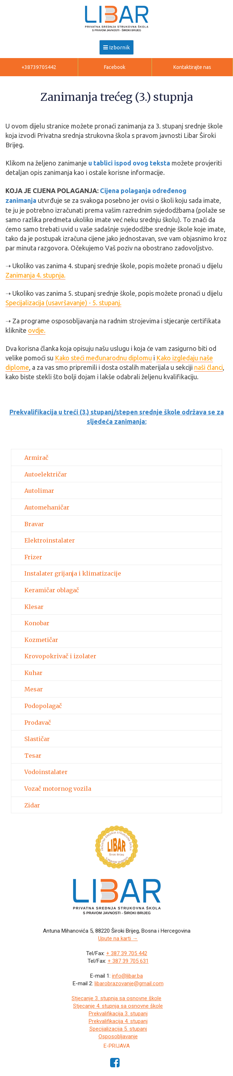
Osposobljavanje (118, 1036)
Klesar (34, 607)
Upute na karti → (118, 938)
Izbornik (116, 47)
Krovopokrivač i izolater (60, 656)
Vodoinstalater (46, 772)
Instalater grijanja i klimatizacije (72, 573)
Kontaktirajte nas (192, 67)
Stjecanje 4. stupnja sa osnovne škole (118, 1006)
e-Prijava (117, 1046)
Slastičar (37, 739)
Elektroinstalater (49, 540)
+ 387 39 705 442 (126, 953)
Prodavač (37, 723)
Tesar (32, 756)
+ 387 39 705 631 (128, 961)
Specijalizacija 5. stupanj (118, 1029)
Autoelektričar (45, 474)
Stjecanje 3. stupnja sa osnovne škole (116, 998)
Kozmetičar (41, 640)
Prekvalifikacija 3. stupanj (118, 1013)
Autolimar (39, 491)
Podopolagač (43, 706)
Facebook (114, 67)
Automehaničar (46, 507)
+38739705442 (38, 67)
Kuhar (33, 673)
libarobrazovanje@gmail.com (129, 983)
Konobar (36, 623)
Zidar (32, 805)
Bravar (34, 524)
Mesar (33, 689)
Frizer (33, 557)
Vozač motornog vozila (57, 789)
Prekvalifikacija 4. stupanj (118, 1021)
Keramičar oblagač (51, 590)
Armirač (36, 458)
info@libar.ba (127, 976)
